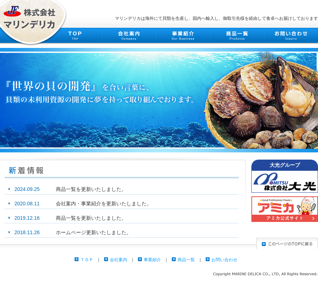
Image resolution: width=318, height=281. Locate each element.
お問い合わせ (224, 259)
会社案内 (118, 259)
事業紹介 (152, 259)
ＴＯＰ (86, 259)
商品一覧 (186, 259)
